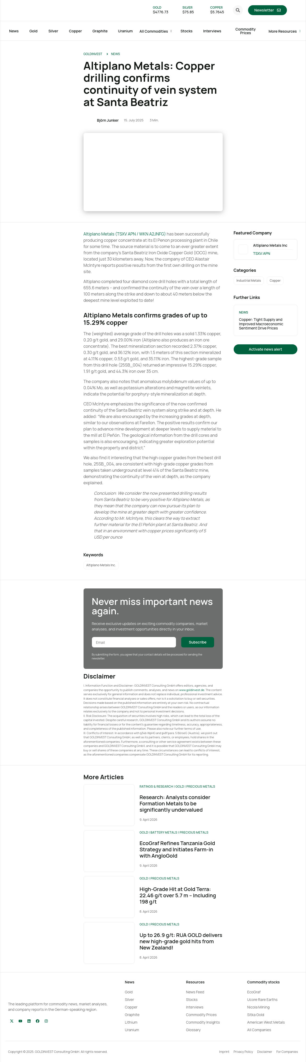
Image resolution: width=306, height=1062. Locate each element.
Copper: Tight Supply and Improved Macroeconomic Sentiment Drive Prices (261, 324)
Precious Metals (200, 786)
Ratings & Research (156, 786)
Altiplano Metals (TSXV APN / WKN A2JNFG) (125, 234)
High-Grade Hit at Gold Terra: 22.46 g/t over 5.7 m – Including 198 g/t (177, 895)
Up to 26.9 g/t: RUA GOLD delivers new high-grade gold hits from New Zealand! (180, 941)
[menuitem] (292, 10)
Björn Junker (108, 120)
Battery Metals (163, 832)
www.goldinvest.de (191, 690)
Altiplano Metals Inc (270, 245)
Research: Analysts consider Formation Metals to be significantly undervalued (174, 803)
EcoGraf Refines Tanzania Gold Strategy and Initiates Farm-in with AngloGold (177, 849)
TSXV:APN (261, 253)
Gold (179, 786)
